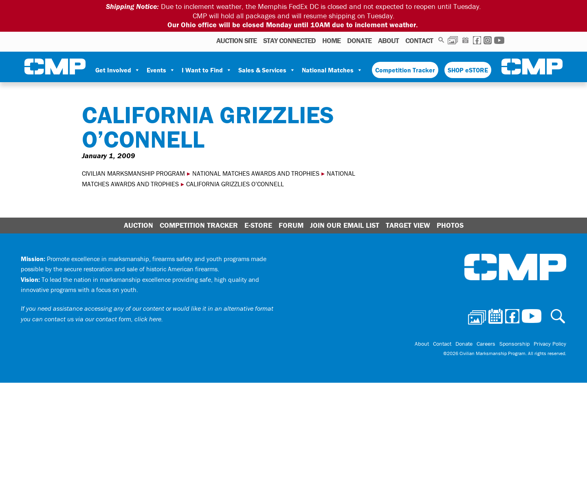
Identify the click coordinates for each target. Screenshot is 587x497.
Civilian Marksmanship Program (55, 67)
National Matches (332, 70)
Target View (408, 225)
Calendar (465, 40)
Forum (291, 225)
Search (441, 40)
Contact (419, 40)
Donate (359, 40)
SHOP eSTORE (468, 70)
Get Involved (117, 70)
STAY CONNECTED (289, 40)
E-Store (258, 225)
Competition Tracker (405, 70)
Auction (138, 225)
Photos (453, 40)
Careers (486, 343)
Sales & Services (266, 70)
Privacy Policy (550, 343)
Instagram (488, 40)
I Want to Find (207, 70)
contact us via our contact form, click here (102, 319)
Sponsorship (514, 343)
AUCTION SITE (236, 40)
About (388, 40)
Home (331, 40)
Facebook (477, 40)
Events (161, 70)
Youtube (499, 40)
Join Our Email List (344, 225)
